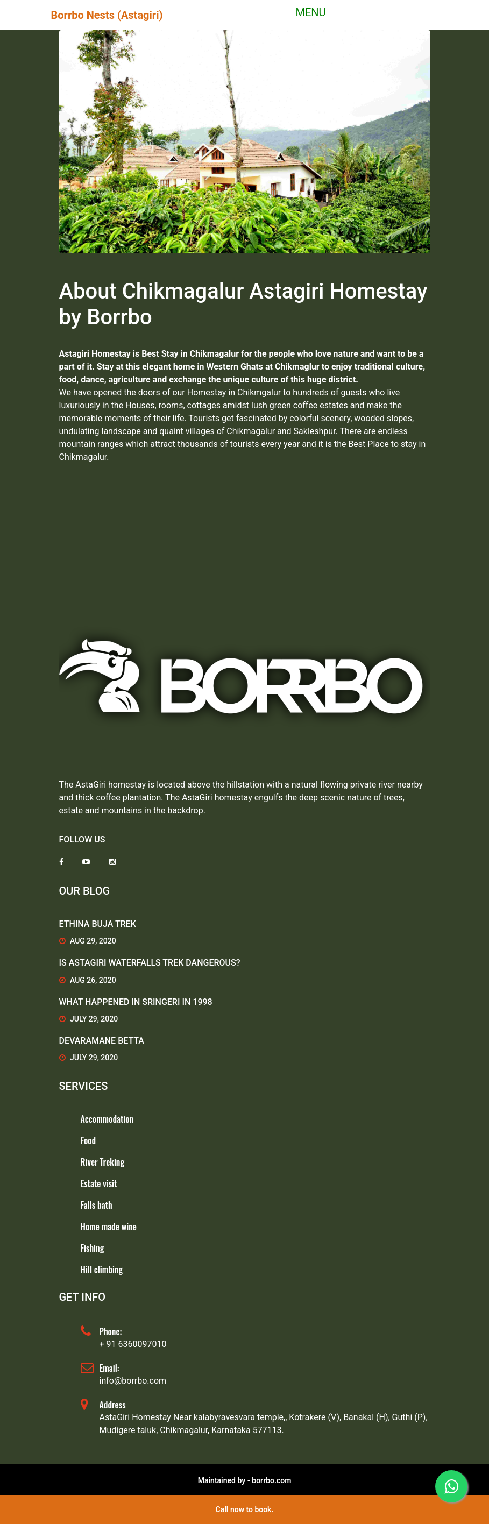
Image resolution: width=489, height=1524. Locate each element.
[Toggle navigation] (303, 15)
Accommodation (107, 1119)
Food (88, 1140)
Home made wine (109, 1226)
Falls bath (96, 1205)
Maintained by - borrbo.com (245, 1480)
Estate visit (99, 1183)
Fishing (92, 1248)
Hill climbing (102, 1269)
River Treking (102, 1162)
